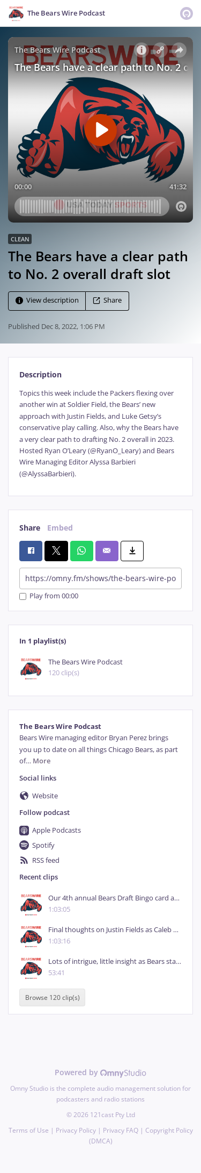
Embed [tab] (60, 528)
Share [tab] (29, 528)
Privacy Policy (76, 1130)
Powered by (100, 1072)
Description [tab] (40, 374)
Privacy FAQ (120, 1130)
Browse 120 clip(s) (52, 997)
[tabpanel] (100, 434)
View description (47, 300)
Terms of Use (29, 1130)
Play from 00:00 (48, 596)
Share (107, 300)
